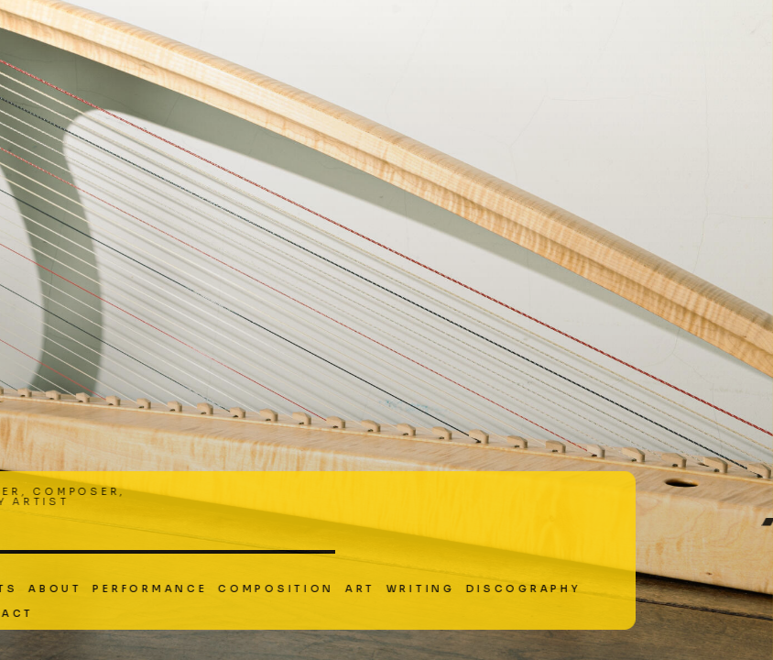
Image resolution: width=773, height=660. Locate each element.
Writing (317, 589)
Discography (419, 589)
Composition (172, 589)
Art (257, 589)
